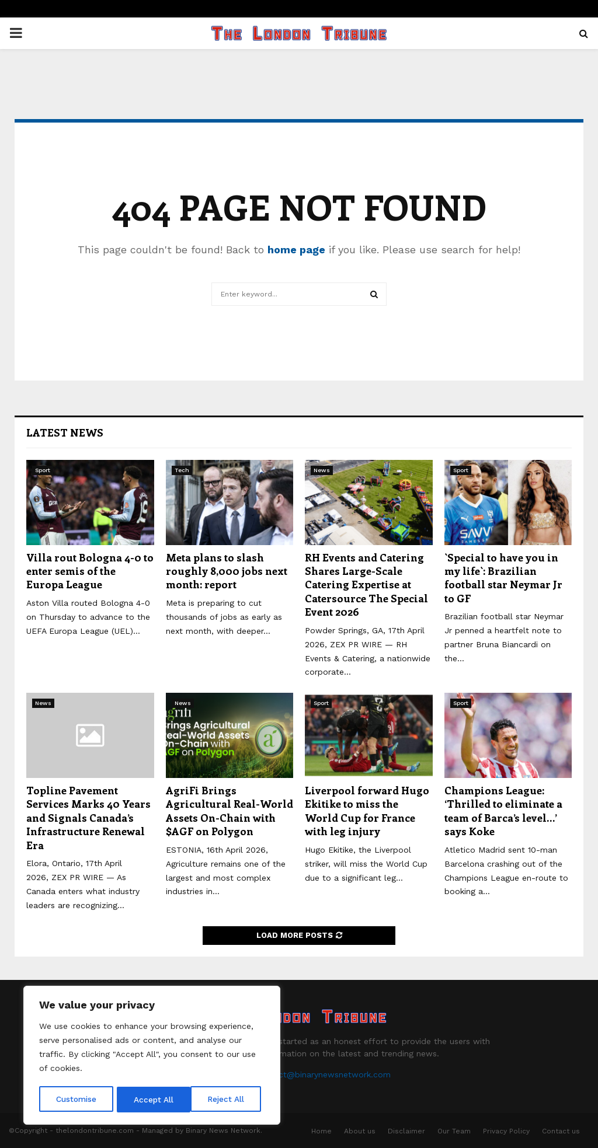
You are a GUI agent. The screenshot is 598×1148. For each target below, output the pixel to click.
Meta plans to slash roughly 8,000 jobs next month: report (226, 571)
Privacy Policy (506, 1131)
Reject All (153, 1099)
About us (360, 1131)
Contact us (561, 1131)
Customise (76, 1099)
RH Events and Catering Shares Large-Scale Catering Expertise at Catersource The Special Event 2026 (366, 584)
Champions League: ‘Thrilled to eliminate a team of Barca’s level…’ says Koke (503, 810)
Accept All (228, 1099)
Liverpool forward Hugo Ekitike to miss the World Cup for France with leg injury (367, 810)
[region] (151, 1056)
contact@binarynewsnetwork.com (323, 1074)
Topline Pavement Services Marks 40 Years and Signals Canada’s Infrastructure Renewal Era (88, 817)
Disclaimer (406, 1131)
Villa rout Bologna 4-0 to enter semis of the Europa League (90, 571)
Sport (42, 470)
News (322, 470)
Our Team (454, 1131)
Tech (182, 470)
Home (321, 1131)
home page (296, 249)
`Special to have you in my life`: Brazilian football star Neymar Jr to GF (503, 577)
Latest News (64, 432)
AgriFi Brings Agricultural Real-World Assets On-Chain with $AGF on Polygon (229, 810)
